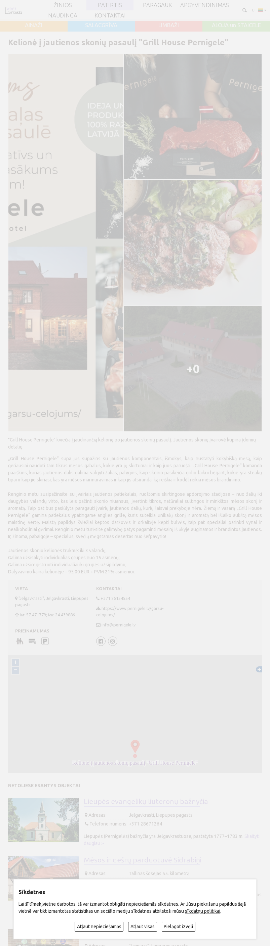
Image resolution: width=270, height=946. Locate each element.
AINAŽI (33, 25)
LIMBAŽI (168, 25)
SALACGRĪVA (101, 25)
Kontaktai (110, 15)
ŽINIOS (63, 5)
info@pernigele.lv (119, 624)
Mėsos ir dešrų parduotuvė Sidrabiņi (142, 860)
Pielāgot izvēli (178, 926)
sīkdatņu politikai (202, 911)
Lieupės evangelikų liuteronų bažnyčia (146, 801)
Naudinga (62, 15)
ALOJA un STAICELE (236, 25)
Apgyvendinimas (204, 5)
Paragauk (157, 5)
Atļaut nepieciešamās (99, 926)
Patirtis (110, 5)
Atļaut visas (142, 926)
